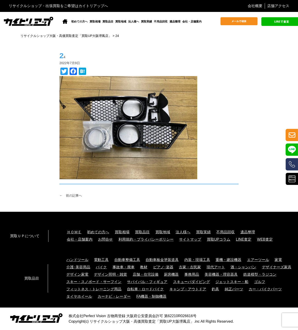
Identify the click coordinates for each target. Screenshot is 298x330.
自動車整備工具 (127, 260)
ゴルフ (259, 282)
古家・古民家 (190, 267)
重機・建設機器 (228, 260)
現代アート (216, 267)
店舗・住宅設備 (145, 274)
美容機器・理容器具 (221, 274)
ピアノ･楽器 (163, 267)
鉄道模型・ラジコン (259, 274)
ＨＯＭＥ (74, 232)
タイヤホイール (79, 296)
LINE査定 (244, 239)
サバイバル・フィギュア (147, 282)
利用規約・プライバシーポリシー (146, 239)
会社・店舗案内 (192, 21)
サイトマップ (190, 239)
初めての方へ (79, 21)
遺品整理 (174, 21)
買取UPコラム (218, 239)
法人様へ (133, 21)
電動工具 (101, 260)
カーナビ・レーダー (114, 296)
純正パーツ (234, 289)
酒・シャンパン (243, 267)
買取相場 (95, 21)
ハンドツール (77, 260)
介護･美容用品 (78, 267)
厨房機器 (171, 274)
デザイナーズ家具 (276, 267)
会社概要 (255, 6)
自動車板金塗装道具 (162, 260)
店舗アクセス (278, 6)
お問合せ (105, 239)
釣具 (215, 289)
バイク (101, 267)
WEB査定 (265, 239)
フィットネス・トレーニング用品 (93, 289)
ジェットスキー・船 (231, 282)
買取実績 (146, 21)
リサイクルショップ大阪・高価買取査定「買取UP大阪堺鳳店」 (142, 321)
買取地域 (120, 21)
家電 (278, 260)
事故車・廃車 (123, 267)
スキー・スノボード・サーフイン (93, 282)
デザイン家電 (77, 274)
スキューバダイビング (191, 282)
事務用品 (191, 274)
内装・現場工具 (197, 260)
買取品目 (107, 21)
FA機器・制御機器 (151, 296)
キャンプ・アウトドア (187, 289)
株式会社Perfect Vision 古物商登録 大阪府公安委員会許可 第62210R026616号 (133, 316)
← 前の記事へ (70, 195)
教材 (143, 267)
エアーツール (258, 260)
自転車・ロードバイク (145, 289)
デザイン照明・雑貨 (110, 274)
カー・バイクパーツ (265, 289)
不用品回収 (161, 21)
